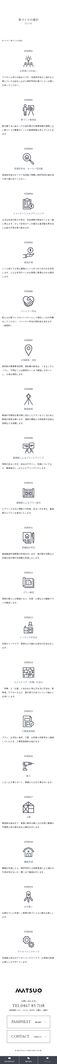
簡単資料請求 (9, 1059)
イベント (47, 1059)
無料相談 (28, 1059)
